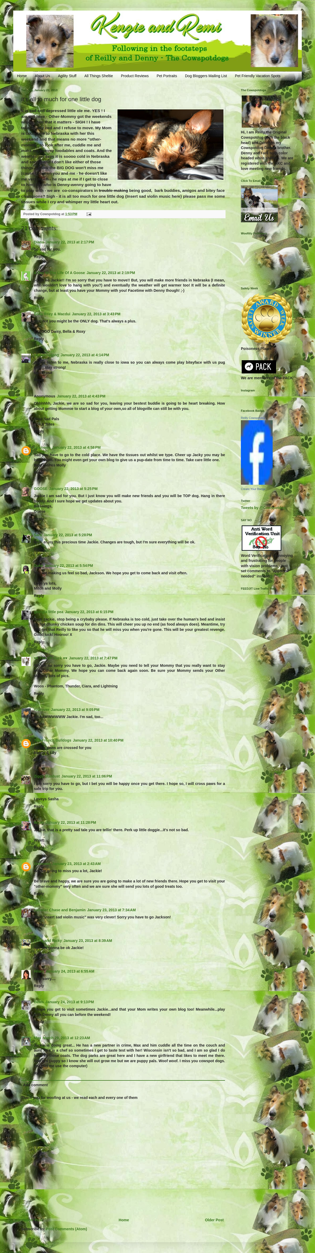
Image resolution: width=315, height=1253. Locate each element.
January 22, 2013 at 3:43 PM (96, 314)
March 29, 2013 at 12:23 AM (66, 1038)
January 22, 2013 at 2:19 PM (111, 273)
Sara (38, 535)
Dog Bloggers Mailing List (206, 76)
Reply (39, 257)
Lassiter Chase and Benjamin (60, 910)
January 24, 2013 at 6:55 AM (70, 971)
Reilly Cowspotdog (253, 417)
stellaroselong (46, 355)
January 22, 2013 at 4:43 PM (81, 396)
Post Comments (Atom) (66, 1229)
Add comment (35, 1085)
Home (22, 76)
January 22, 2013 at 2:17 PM (70, 242)
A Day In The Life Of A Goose (59, 273)
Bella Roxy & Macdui (52, 314)
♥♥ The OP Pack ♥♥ (50, 658)
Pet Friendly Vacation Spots (257, 76)
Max (37, 1038)
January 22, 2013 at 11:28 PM (71, 822)
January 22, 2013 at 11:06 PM (86, 776)
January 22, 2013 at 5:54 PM (68, 565)
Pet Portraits (167, 76)
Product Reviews (135, 76)
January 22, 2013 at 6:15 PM (89, 612)
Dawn (39, 1002)
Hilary (39, 971)
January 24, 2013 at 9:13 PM (69, 1002)
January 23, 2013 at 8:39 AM (88, 940)
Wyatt (39, 822)
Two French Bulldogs (52, 740)
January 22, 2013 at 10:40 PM (98, 740)
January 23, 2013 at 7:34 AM (111, 910)
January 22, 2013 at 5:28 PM (67, 535)
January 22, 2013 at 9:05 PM (75, 710)
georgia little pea (48, 612)
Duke (38, 565)
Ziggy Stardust (47, 776)
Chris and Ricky (48, 940)
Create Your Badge (253, 489)
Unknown (42, 447)
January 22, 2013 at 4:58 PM (76, 447)
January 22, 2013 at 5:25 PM (73, 489)
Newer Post (32, 1220)
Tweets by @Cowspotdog (263, 508)
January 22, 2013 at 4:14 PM (85, 355)
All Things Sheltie (98, 76)
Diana (39, 242)
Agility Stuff (67, 76)
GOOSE (40, 489)
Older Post (214, 1220)
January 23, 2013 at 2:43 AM (76, 864)
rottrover (41, 710)
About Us (42, 76)
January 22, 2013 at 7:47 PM (93, 658)
